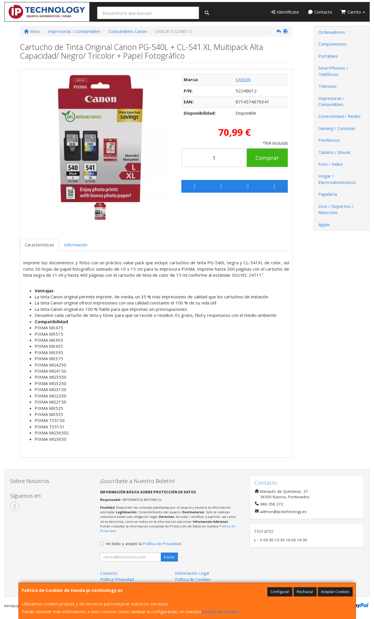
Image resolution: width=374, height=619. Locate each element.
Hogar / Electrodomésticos (337, 179)
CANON (243, 79)
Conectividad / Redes (339, 116)
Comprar (267, 157)
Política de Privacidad (162, 543)
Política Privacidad (117, 579)
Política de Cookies (220, 611)
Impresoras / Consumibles (331, 101)
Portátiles (328, 56)
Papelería (327, 194)
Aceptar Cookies (335, 591)
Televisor (327, 86)
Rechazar (305, 591)
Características (39, 245)
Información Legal (192, 573)
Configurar (279, 591)
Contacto (320, 12)
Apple (324, 224)
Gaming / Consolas (336, 128)
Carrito (353, 12)
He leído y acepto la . (144, 543)
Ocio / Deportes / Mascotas (336, 209)
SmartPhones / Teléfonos (333, 71)
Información (75, 245)
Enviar (169, 556)
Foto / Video (330, 164)
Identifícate (284, 12)
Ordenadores (331, 32)
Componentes (332, 44)
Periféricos (329, 140)
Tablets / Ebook (334, 152)
